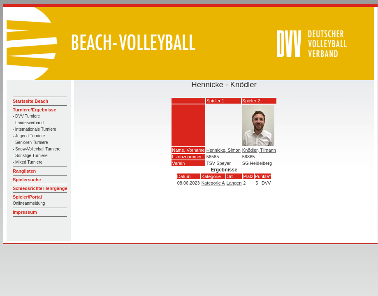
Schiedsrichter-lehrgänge (40, 188)
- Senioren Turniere (30, 142)
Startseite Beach (30, 101)
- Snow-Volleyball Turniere (36, 149)
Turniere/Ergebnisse (34, 109)
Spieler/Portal (27, 196)
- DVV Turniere (26, 116)
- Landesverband (28, 122)
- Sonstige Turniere (30, 155)
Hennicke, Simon (223, 150)
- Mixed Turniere (27, 162)
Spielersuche (27, 179)
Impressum (25, 212)
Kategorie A (213, 182)
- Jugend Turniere (29, 136)
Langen (234, 182)
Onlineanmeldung (29, 203)
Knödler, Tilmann (259, 150)
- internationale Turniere (34, 129)
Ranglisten (24, 171)
